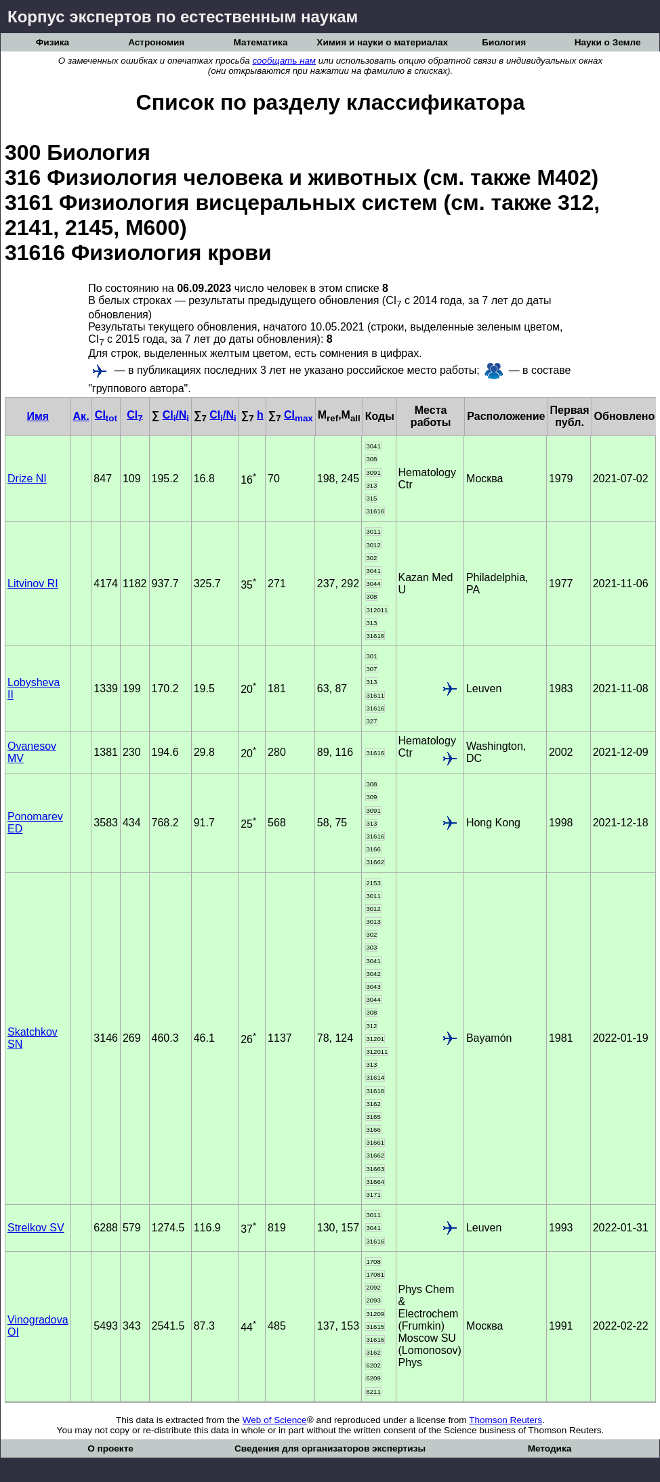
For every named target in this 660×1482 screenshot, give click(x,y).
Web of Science (275, 1420)
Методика (550, 1448)
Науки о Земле (608, 42)
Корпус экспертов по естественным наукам (182, 16)
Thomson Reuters (505, 1420)
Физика (52, 42)
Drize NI (27, 478)
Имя (37, 416)
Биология (504, 42)
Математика (261, 42)
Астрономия (156, 42)
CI (106, 415)
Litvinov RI (32, 583)
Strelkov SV (35, 1227)
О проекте (110, 1448)
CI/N (176, 415)
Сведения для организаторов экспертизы (330, 1448)
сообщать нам (284, 61)
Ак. (81, 416)
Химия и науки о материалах (382, 42)
